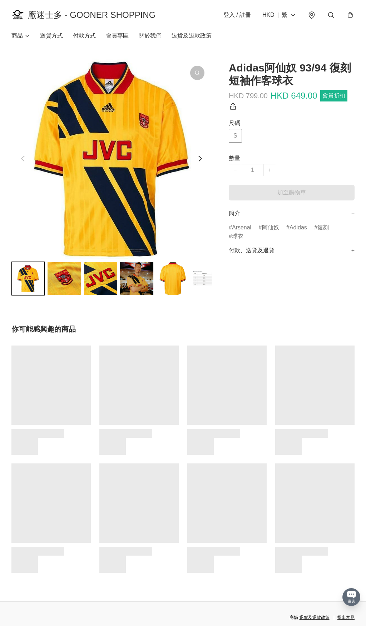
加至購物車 (291, 192)
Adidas (298, 227)
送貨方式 (51, 36)
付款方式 (84, 36)
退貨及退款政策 (192, 36)
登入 (237, 15)
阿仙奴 (270, 227)
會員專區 (117, 36)
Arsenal (241, 227)
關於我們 (150, 36)
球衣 (237, 236)
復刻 (323, 227)
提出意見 (346, 617)
